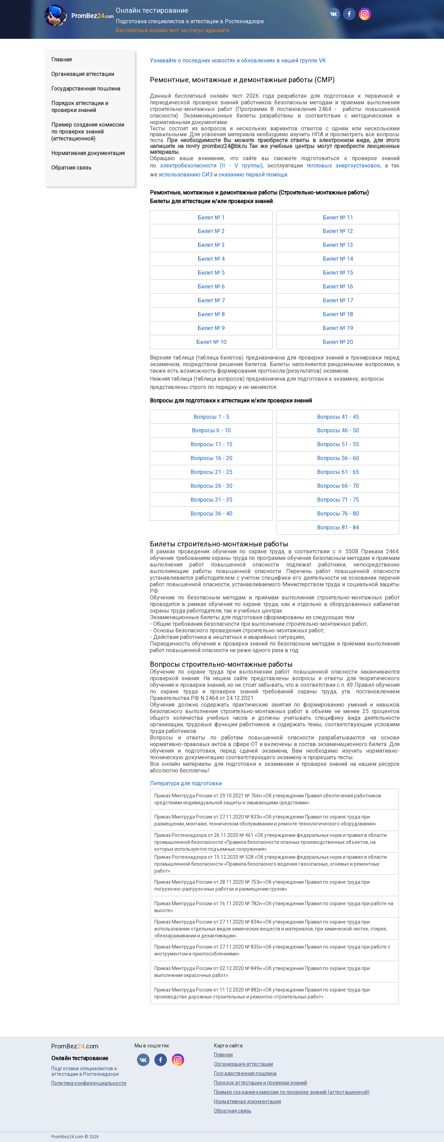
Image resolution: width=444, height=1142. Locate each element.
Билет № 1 (211, 217)
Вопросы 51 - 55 (338, 444)
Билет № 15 (338, 272)
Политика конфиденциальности (88, 1083)
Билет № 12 (338, 231)
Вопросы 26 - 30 (211, 486)
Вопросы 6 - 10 (211, 430)
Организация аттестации (82, 74)
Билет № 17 (338, 300)
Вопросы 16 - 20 (211, 458)
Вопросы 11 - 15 (211, 444)
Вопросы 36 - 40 (211, 513)
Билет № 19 (338, 328)
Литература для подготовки (186, 783)
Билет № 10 (211, 342)
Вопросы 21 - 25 (211, 472)
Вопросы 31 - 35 (211, 499)
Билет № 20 (338, 342)
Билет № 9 (211, 328)
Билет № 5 (211, 272)
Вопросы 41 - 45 (338, 417)
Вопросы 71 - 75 (338, 499)
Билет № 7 (211, 300)
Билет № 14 (338, 259)
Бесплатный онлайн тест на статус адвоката (172, 30)
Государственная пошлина (85, 88)
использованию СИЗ (186, 174)
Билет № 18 (338, 314)
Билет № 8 (211, 314)
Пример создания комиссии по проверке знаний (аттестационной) (87, 131)
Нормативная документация (88, 153)
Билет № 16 (338, 286)
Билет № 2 (211, 231)
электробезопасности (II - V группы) (211, 165)
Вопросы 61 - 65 (338, 472)
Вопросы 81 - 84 (338, 527)
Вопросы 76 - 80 (338, 513)
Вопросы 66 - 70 (338, 486)
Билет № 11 (338, 217)
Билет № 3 (211, 245)
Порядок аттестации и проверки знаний (79, 106)
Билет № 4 (211, 259)
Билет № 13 (338, 245)
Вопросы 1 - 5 (211, 417)
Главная (61, 59)
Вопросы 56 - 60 (338, 458)
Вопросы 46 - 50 (338, 430)
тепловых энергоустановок (344, 165)
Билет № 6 (211, 286)
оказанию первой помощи (253, 174)
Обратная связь (71, 167)
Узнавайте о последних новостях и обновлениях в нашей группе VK (238, 60)
